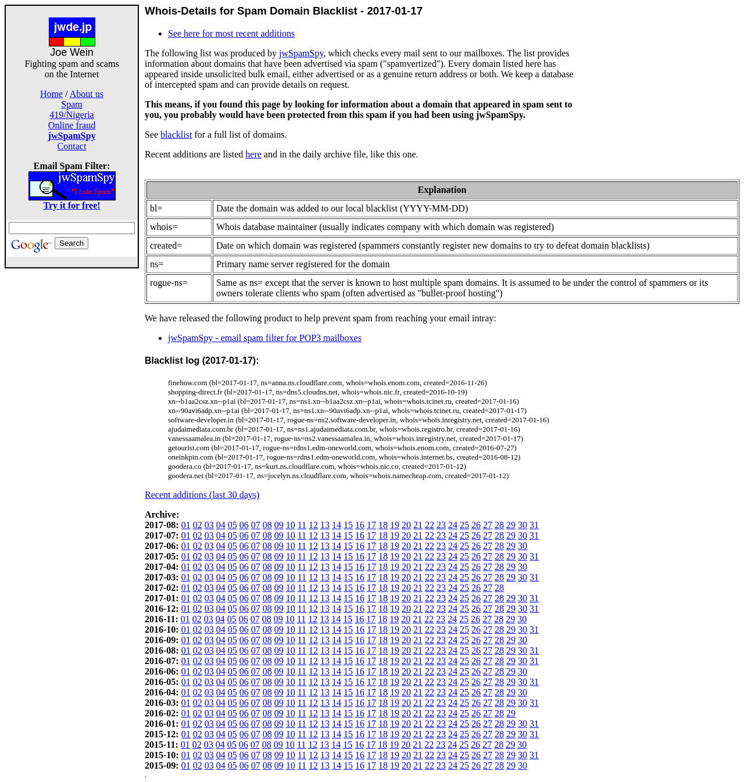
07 (255, 525)
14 (336, 525)
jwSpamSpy (301, 53)
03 (209, 525)
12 (313, 525)
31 (534, 525)
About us (86, 94)
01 (186, 525)
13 (325, 525)
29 (511, 525)
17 (371, 525)
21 (418, 525)
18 (383, 525)
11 (302, 525)
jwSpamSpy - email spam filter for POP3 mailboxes (265, 338)
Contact (72, 146)
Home (51, 94)
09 (279, 525)
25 (464, 525)
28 (499, 525)
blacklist (176, 134)
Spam (71, 104)
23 (441, 525)
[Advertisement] (72, 442)
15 (348, 525)
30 (522, 525)
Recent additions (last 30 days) (202, 495)
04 (221, 525)
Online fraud (71, 125)
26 (476, 525)
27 (487, 525)
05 (232, 525)
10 (290, 525)
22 (429, 525)
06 (244, 525)
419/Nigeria (71, 115)
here (253, 154)
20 (406, 525)
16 (359, 525)
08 (267, 525)
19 (394, 525)
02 (197, 525)
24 (452, 525)
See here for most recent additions (231, 33)
